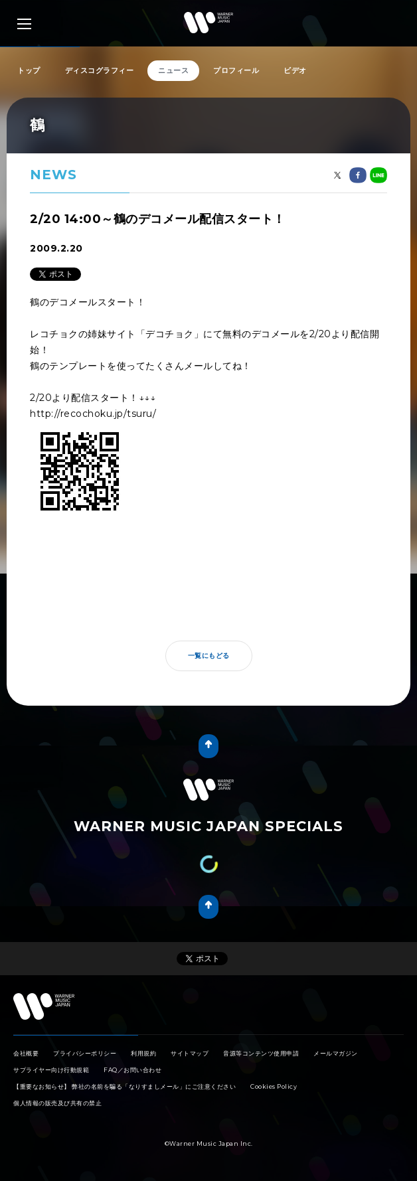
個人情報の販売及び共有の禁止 (57, 1103)
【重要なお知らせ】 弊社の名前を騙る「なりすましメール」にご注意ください (124, 1086)
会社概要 (26, 1053)
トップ (29, 70)
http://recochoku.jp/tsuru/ (93, 414)
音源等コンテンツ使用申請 (261, 1053)
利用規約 (143, 1053)
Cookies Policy (273, 1086)
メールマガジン (335, 1053)
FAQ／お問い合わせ (132, 1069)
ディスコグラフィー (99, 70)
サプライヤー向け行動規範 (51, 1069)
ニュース (173, 70)
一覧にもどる (209, 655)
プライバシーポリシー (84, 1053)
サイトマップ (189, 1053)
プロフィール (236, 70)
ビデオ (295, 70)
